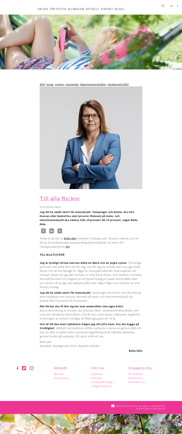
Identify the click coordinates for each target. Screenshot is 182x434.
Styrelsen (98, 374)
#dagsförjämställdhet (93, 84)
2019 (42, 84)
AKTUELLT (92, 9)
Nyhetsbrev (137, 378)
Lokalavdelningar (103, 382)
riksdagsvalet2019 (118, 84)
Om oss (98, 368)
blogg (49, 84)
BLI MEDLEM (76, 9)
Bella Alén (70, 238)
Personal (97, 378)
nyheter (59, 84)
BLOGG (119, 9)
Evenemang (61, 378)
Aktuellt (61, 368)
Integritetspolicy (102, 386)
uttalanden (72, 84)
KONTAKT (107, 9)
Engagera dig (141, 368)
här (68, 246)
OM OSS (43, 9)
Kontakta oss (138, 382)
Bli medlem (137, 374)
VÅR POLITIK (58, 9)
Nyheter (59, 374)
